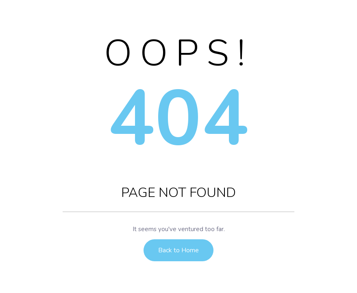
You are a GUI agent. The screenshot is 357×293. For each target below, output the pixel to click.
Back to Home (178, 250)
